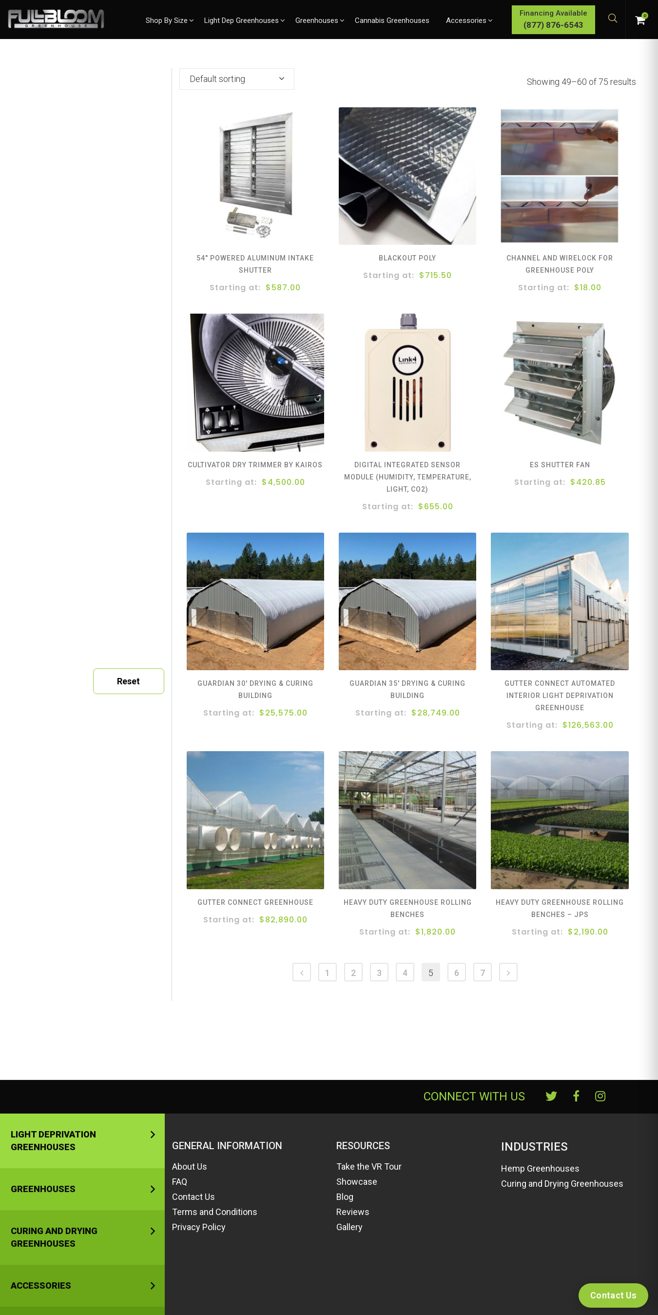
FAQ (179, 1181)
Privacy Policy (199, 1227)
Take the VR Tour (369, 1166)
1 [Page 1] (327, 973)
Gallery (349, 1227)
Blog (344, 1197)
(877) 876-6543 (553, 25)
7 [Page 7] (482, 973)
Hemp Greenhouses (540, 1168)
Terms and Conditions (214, 1212)
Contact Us (193, 1197)
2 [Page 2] (353, 973)
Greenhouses (43, 1189)
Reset (128, 681)
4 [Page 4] (405, 973)
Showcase (356, 1181)
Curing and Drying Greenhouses (54, 1237)
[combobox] (236, 79)
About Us (189, 1166)
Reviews (352, 1212)
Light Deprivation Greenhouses (53, 1140)
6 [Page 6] (456, 973)
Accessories (41, 1285)
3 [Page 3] (379, 973)
